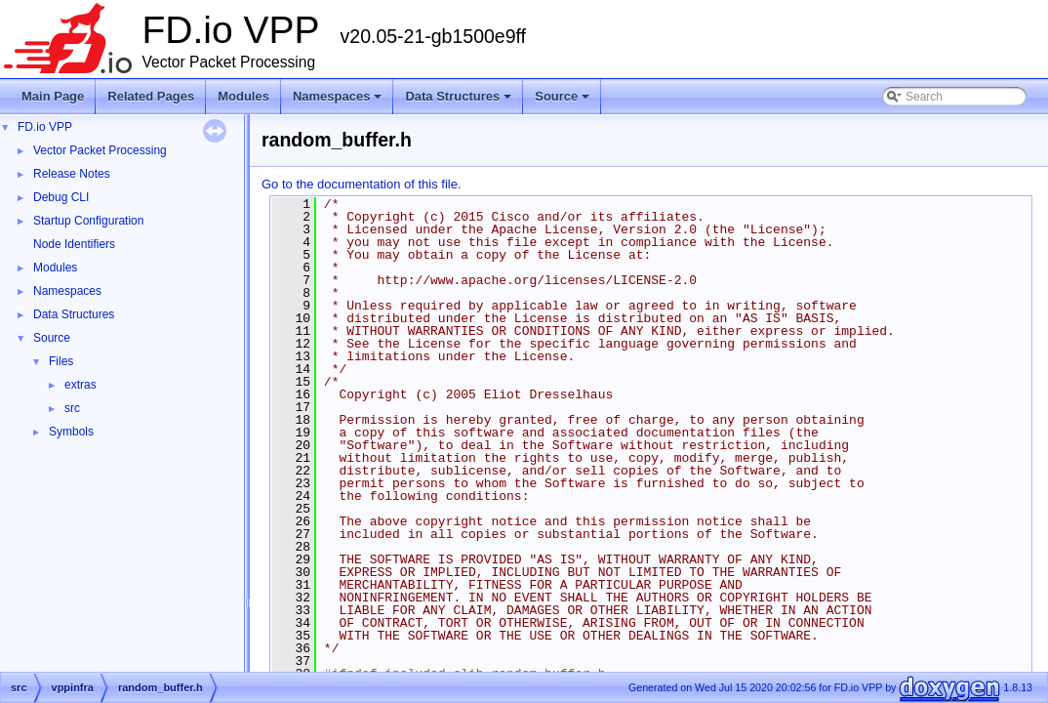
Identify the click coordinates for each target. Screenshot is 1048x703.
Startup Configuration (88, 220)
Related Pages (150, 96)
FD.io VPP (45, 127)
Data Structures (459, 101)
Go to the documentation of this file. (362, 184)
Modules (243, 96)
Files (61, 361)
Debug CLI (61, 197)
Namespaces (339, 101)
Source (563, 101)
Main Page (52, 96)
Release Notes (71, 174)
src (72, 408)
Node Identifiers (74, 244)
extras (80, 385)
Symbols (71, 431)
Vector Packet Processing (100, 150)
